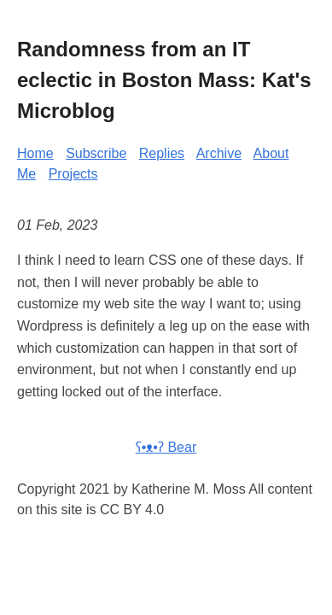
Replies (161, 153)
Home (35, 153)
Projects (73, 174)
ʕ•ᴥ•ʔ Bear (166, 447)
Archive (219, 153)
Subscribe (96, 153)
